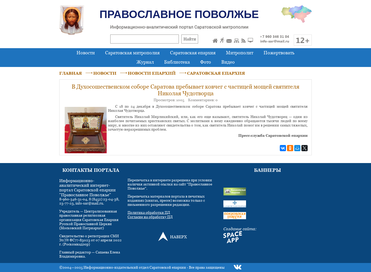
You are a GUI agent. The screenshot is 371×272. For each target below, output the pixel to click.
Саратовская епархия (193, 52)
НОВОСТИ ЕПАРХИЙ (152, 73)
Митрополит (239, 52)
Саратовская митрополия (132, 52)
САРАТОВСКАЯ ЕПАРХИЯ (216, 73)
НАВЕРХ (178, 236)
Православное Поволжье (179, 14)
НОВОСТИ (104, 73)
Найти (189, 39)
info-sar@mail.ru (274, 41)
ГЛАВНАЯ (70, 73)
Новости (86, 52)
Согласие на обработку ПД (150, 217)
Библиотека (177, 62)
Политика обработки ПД (149, 212)
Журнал (145, 62)
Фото (205, 62)
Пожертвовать (279, 52)
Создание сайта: (240, 228)
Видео (228, 62)
